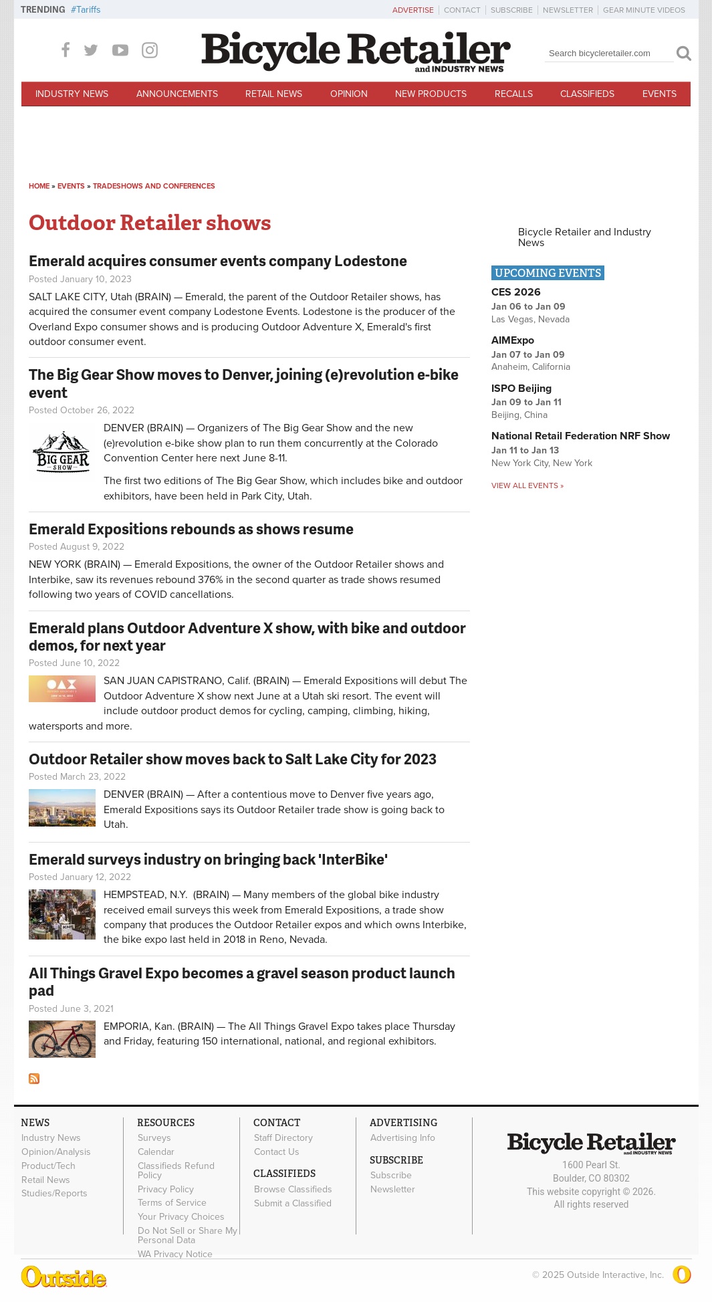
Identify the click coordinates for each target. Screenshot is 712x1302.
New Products (431, 94)
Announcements (177, 94)
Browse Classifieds (293, 1189)
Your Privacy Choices (181, 1217)
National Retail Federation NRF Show (580, 436)
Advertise (413, 10)
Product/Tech (48, 1165)
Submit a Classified (293, 1203)
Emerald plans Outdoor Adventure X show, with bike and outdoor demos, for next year (247, 636)
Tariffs (88, 9)
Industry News (71, 94)
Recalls (514, 94)
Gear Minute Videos (644, 10)
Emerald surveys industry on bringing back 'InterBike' (208, 859)
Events (659, 94)
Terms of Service (172, 1203)
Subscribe (512, 10)
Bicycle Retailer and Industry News (584, 237)
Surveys (154, 1138)
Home (39, 186)
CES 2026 (516, 292)
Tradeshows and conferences (154, 186)
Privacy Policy (166, 1189)
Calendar (156, 1152)
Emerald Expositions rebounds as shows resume (191, 528)
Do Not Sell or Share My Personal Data (187, 1236)
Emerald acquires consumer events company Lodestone (218, 260)
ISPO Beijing (521, 388)
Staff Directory (283, 1138)
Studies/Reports (54, 1193)
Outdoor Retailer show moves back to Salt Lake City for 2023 (233, 758)
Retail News (273, 94)
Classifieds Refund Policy (176, 1170)
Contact (462, 10)
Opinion (349, 94)
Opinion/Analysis (56, 1152)
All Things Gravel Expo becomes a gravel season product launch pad (242, 981)
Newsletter (568, 10)
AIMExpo (512, 340)
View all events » (527, 485)
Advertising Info (402, 1138)
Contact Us (277, 1152)
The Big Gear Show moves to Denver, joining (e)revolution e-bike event (244, 383)
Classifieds (587, 94)
